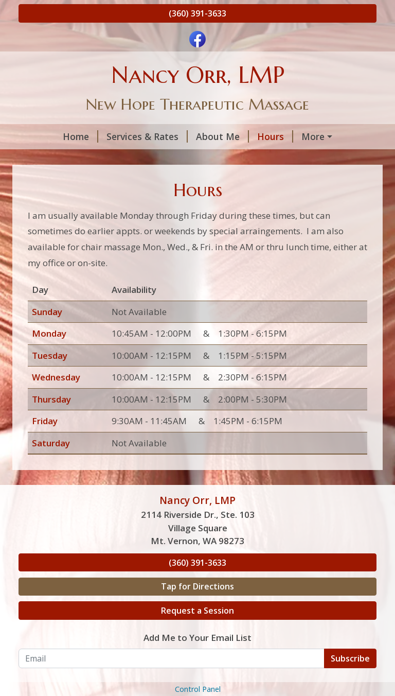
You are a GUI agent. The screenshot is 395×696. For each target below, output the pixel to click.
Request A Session (310, 136)
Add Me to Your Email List (197, 660)
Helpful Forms (58, 158)
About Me (186, 136)
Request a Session (197, 632)
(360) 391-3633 (197, 13)
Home (44, 136)
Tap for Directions (197, 608)
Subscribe (350, 680)
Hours (239, 136)
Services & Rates (111, 136)
